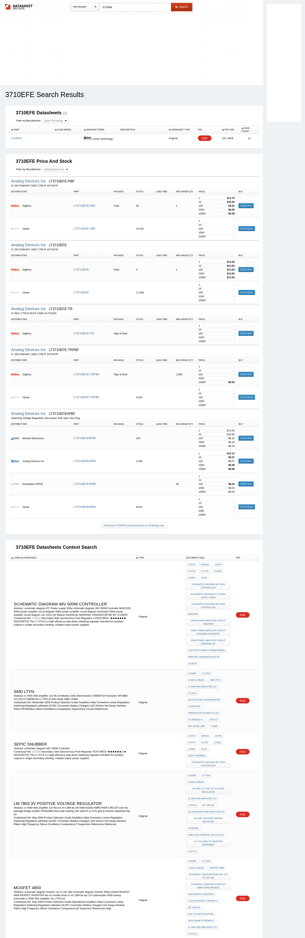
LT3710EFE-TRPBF (86, 374)
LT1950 (215, 570)
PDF (204, 138)
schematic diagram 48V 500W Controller (209, 582)
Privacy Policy (114, 924)
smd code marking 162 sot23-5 (206, 779)
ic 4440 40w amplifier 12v (202, 666)
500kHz (204, 564)
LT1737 (203, 570)
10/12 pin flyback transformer (206, 636)
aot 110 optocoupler (201, 844)
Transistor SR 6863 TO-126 (203, 687)
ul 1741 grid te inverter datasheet (209, 786)
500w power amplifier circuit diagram (208, 613)
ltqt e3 (192, 792)
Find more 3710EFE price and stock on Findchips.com (134, 525)
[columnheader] (31, 130)
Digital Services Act (190, 924)
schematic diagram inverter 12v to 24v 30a (208, 813)
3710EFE (192, 647)
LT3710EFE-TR (84, 333)
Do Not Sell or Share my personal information (150, 924)
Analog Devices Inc (29, 181)
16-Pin (216, 564)
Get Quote (246, 228)
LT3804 (191, 575)
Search (181, 6)
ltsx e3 (192, 758)
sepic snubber (219, 716)
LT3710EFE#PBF (85, 438)
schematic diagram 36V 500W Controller (209, 599)
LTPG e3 (212, 692)
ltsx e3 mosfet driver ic (202, 834)
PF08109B (193, 773)
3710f (203, 575)
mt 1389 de (208, 758)
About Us (225, 924)
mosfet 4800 (216, 806)
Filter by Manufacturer (28, 120)
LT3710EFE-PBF (85, 205)
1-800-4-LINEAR (196, 661)
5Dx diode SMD (196, 697)
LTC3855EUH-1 (195, 692)
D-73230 (205, 656)
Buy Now (246, 206)
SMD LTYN (214, 661)
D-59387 (192, 656)
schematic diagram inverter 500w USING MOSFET (208, 822)
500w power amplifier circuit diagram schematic (208, 621)
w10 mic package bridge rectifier (208, 768)
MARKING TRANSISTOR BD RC (204, 642)
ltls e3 (192, 671)
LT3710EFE (81, 269)
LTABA (213, 697)
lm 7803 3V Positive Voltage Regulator (209, 746)
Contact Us (210, 924)
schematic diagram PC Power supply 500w (208, 590)
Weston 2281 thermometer (204, 676)
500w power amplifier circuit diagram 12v (208, 630)
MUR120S (193, 606)
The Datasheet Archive (19, 7)
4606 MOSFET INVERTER (201, 829)
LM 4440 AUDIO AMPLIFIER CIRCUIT (206, 763)
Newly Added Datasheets (89, 924)
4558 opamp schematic (201, 850)
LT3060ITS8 (194, 682)
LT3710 (36, 609)
